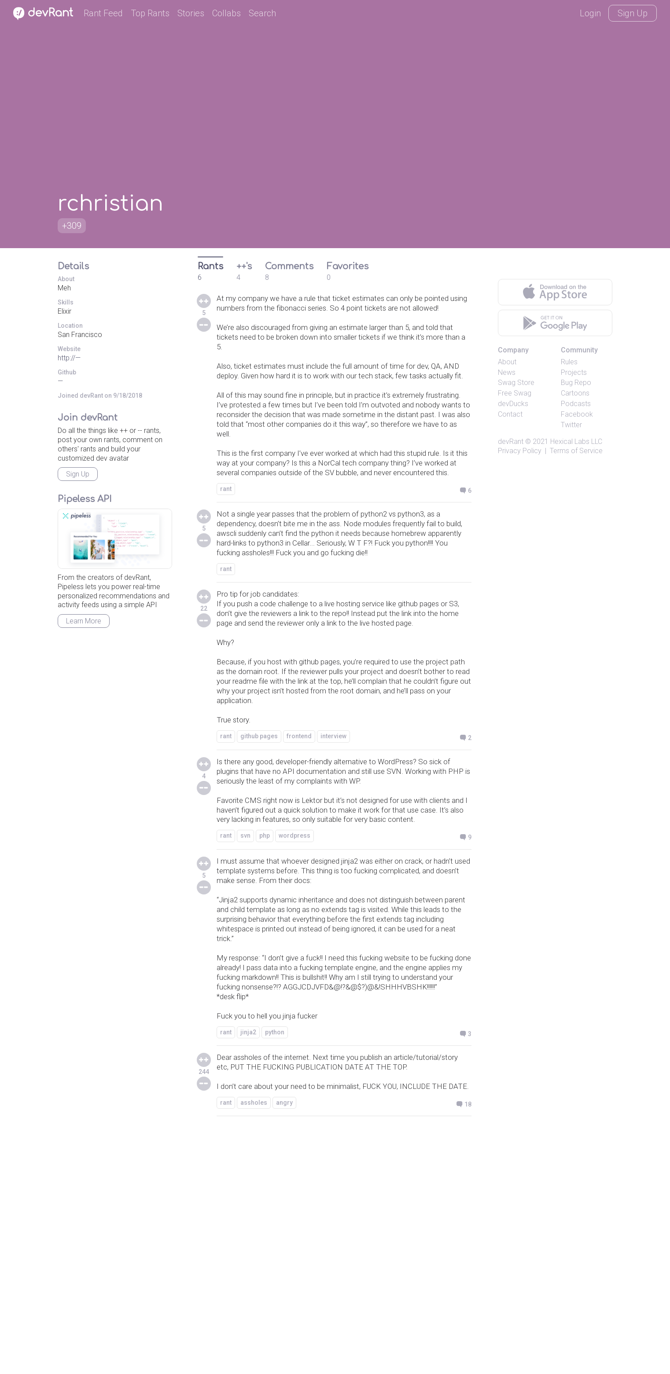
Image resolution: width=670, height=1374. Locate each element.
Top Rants (150, 13)
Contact (510, 414)
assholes (253, 1344)
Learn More (83, 621)
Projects (574, 372)
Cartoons (575, 393)
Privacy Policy (519, 451)
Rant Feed (103, 13)
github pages (259, 872)
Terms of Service (576, 451)
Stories (190, 13)
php (264, 1006)
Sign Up (633, 13)
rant (226, 556)
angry (284, 1344)
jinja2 (248, 1244)
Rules (569, 362)
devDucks (513, 403)
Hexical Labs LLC (576, 441)
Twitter (571, 425)
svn (245, 1006)
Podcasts (576, 403)
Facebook (577, 414)
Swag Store (516, 382)
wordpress (294, 1006)
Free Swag (514, 393)
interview (333, 872)
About (507, 362)
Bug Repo (576, 382)
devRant (510, 441)
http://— (69, 358)
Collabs (226, 13)
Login (590, 13)
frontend (299, 872)
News (506, 372)
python (274, 1244)
